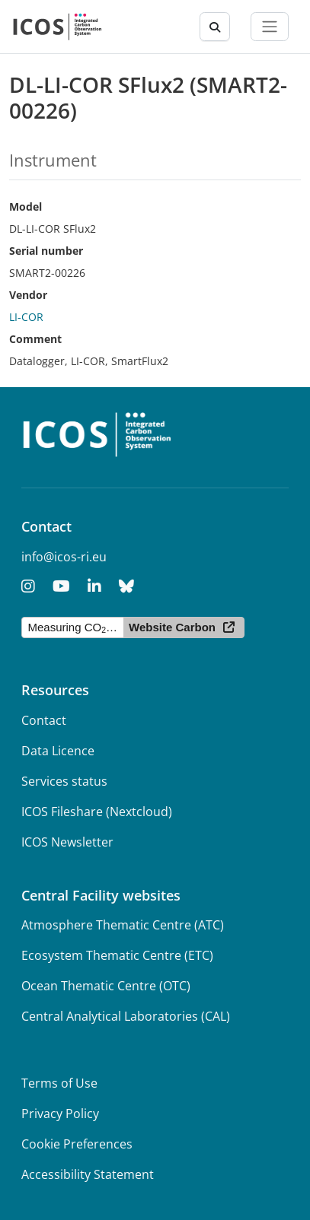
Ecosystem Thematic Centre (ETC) (117, 955)
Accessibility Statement (87, 1174)
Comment (35, 339)
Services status (64, 781)
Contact (43, 720)
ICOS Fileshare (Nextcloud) (96, 811)
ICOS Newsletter (67, 842)
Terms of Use (59, 1083)
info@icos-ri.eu (64, 556)
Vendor (28, 295)
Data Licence (57, 750)
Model (25, 206)
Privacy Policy (60, 1113)
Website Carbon (172, 627)
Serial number (46, 250)
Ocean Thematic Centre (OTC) (105, 985)
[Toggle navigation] (270, 26)
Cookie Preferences (77, 1144)
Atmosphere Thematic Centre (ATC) (122, 925)
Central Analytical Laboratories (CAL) (125, 1016)
